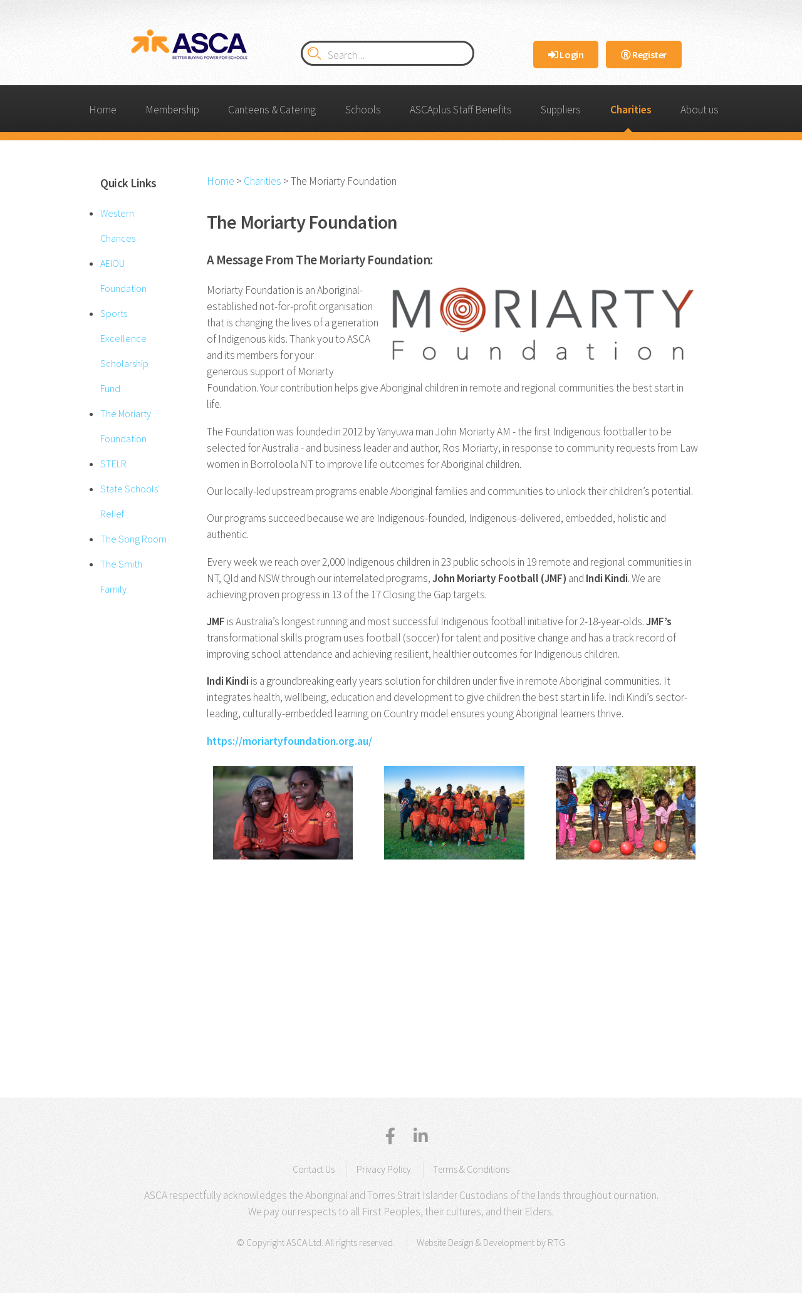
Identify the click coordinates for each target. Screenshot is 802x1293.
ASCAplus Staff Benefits (461, 110)
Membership (172, 110)
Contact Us (314, 1169)
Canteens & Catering (272, 110)
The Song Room (133, 538)
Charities (631, 110)
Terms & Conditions (471, 1169)
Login (565, 54)
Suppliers (561, 110)
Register (644, 54)
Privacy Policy (384, 1169)
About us (699, 110)
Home (103, 110)
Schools (363, 110)
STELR (113, 463)
